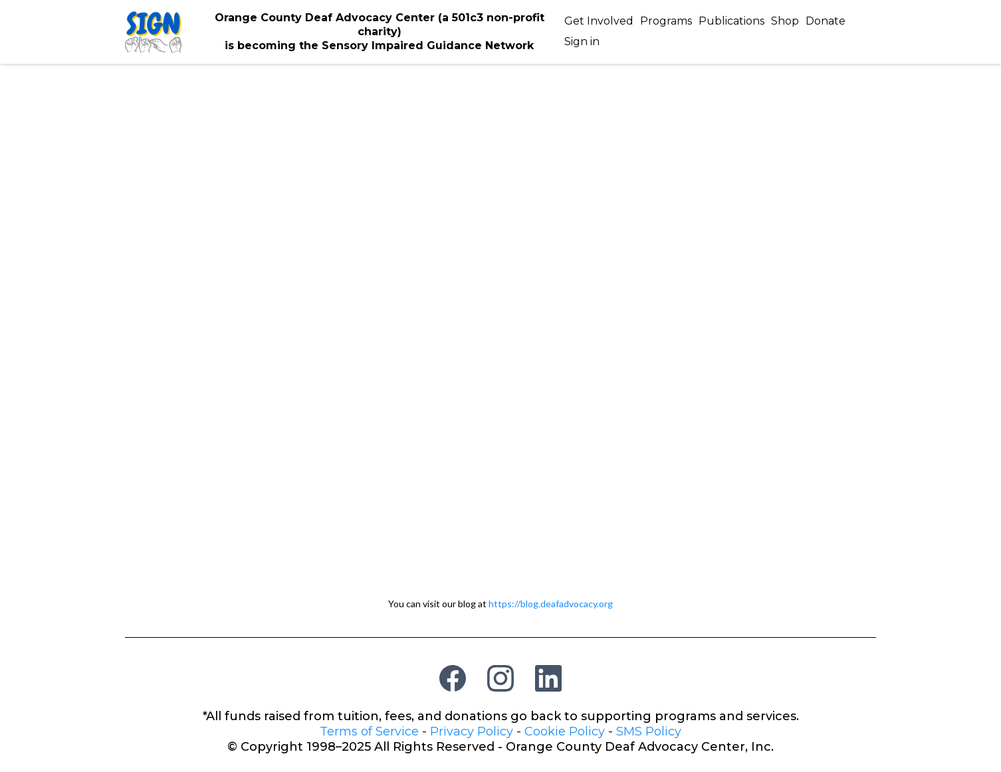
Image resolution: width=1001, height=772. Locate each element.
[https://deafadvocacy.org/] (153, 31)
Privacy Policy (471, 731)
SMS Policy (648, 731)
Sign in (582, 41)
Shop (785, 21)
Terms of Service (369, 731)
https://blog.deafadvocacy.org (551, 603)
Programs (666, 21)
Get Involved (598, 21)
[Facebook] (453, 678)
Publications (731, 21)
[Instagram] (500, 678)
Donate (825, 21)
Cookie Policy (564, 731)
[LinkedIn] (548, 678)
